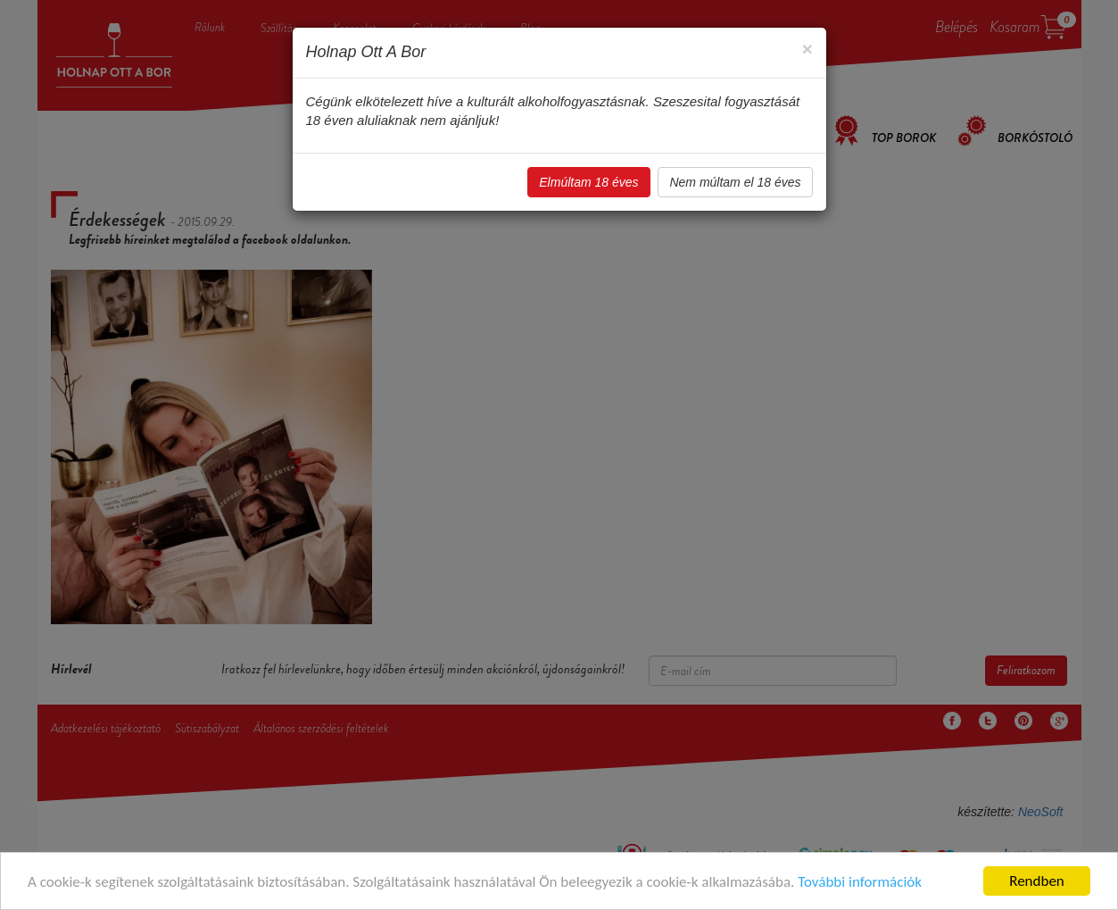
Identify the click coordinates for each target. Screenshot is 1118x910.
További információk (860, 881)
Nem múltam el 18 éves (734, 182)
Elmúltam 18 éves (588, 182)
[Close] (806, 48)
